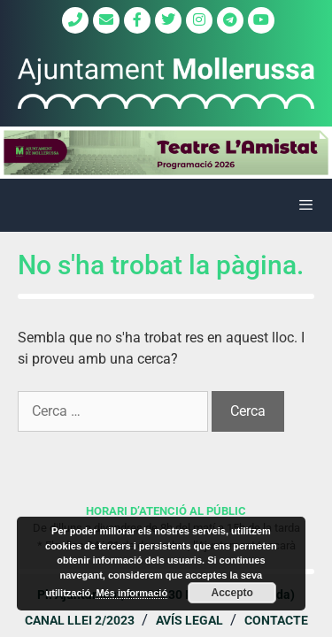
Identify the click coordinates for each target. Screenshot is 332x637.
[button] (166, 153)
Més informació (131, 592)
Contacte (276, 620)
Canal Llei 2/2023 (80, 620)
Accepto (232, 593)
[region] (166, 153)
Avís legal (189, 620)
